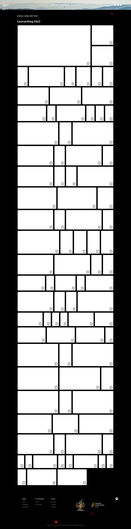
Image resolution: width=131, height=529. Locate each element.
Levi (54, 525)
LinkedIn (53, 507)
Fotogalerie (25, 504)
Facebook (53, 502)
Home (23, 502)
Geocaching (25, 507)
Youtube (53, 504)
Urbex (37, 502)
